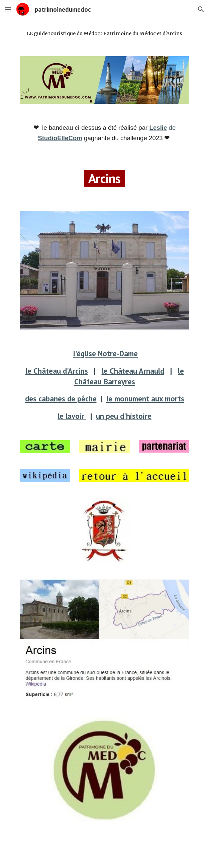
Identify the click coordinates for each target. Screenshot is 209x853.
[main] (104, 33)
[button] (8, 9)
